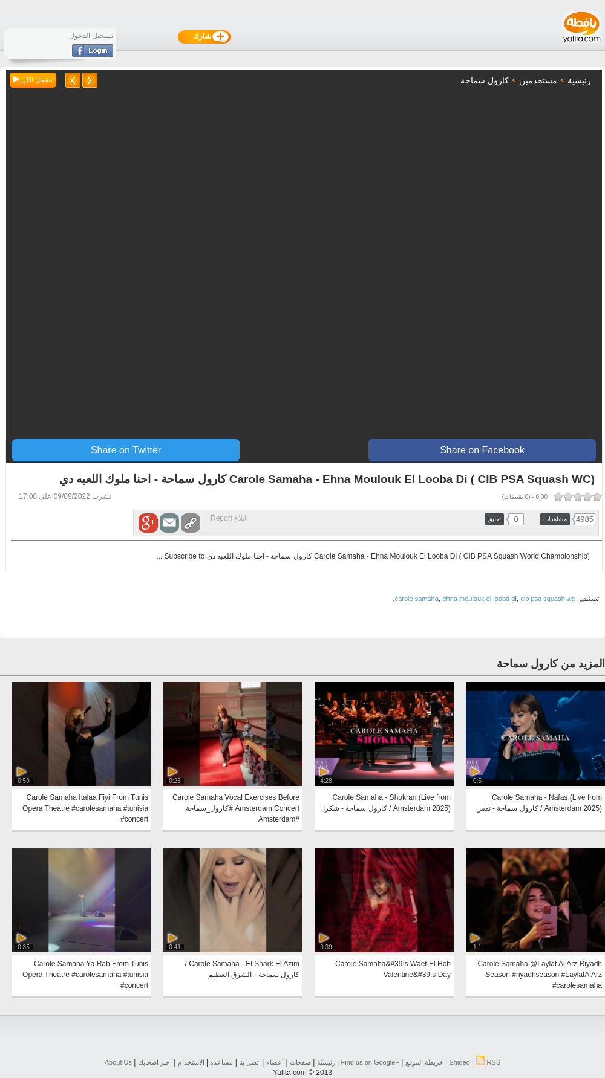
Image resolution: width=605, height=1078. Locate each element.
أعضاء (275, 1062)
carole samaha (417, 598)
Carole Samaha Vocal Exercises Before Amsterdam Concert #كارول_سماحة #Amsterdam (235, 808)
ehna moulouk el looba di (479, 598)
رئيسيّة (326, 1062)
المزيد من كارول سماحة (551, 664)
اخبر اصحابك (155, 1062)
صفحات (300, 1062)
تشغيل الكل (33, 79)
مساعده (221, 1062)
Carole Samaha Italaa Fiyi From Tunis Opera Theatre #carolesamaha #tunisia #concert (85, 808)
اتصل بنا (250, 1062)
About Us (118, 1062)
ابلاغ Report (228, 518)
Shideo (459, 1062)
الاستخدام (191, 1062)
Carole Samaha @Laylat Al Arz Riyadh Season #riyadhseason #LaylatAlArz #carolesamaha (539, 974)
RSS (488, 1062)
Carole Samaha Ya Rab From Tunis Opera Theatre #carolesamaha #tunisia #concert (85, 974)
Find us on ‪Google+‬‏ (370, 1062)
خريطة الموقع (424, 1062)
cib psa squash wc (547, 598)
